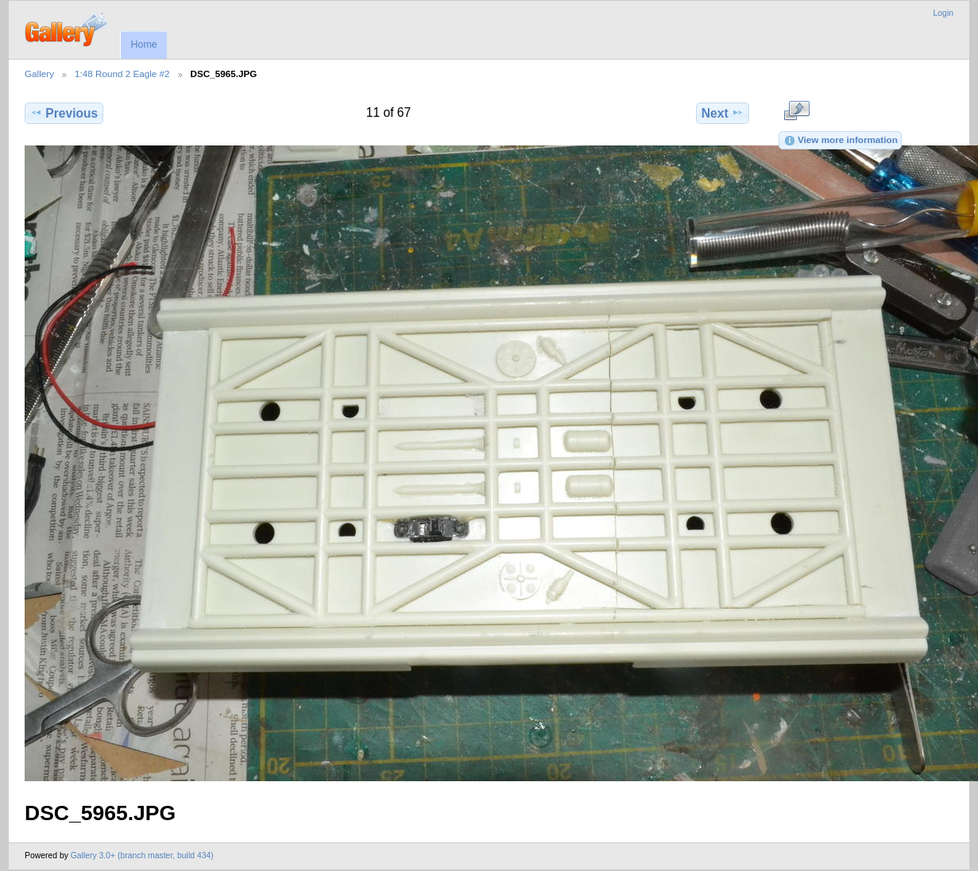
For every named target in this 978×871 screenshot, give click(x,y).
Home (143, 44)
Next (723, 113)
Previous (64, 113)
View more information (840, 140)
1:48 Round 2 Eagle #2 (122, 73)
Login (943, 13)
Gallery (39, 73)
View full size (796, 111)
